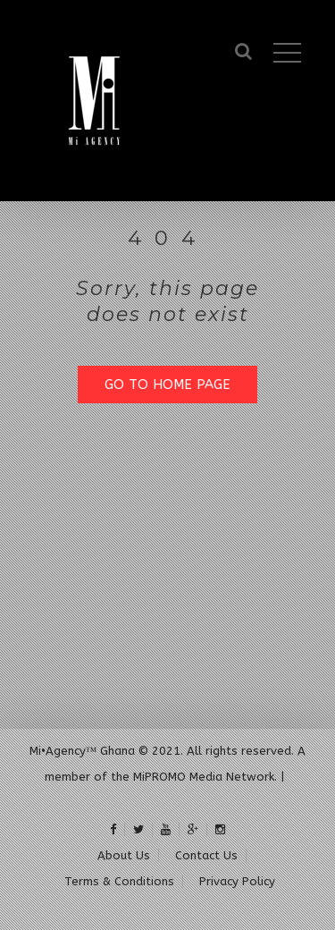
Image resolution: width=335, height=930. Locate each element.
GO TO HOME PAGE (167, 384)
